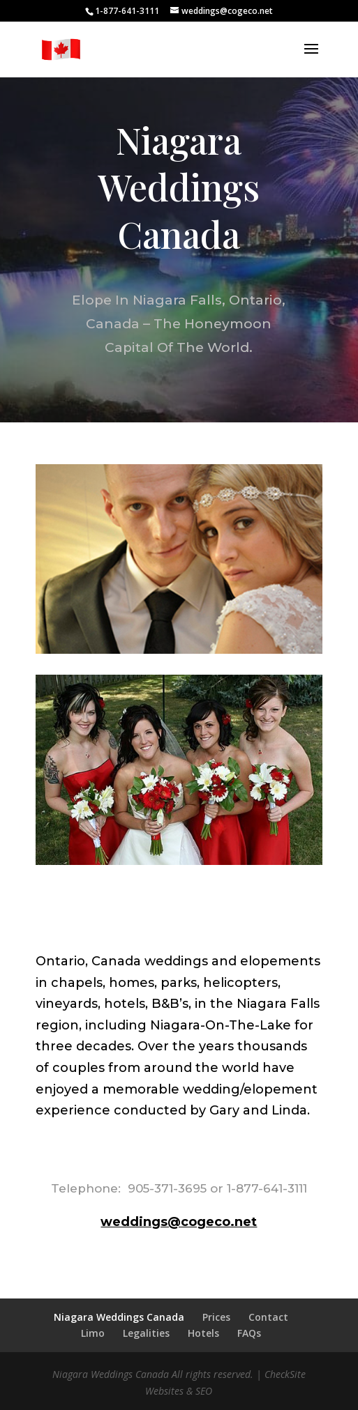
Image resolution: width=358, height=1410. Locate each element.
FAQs (249, 1333)
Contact (268, 1317)
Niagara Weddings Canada (119, 1317)
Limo (93, 1333)
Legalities (146, 1333)
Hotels (203, 1333)
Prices (216, 1317)
